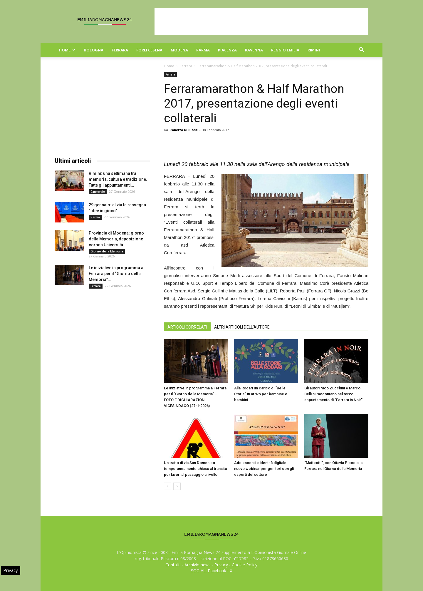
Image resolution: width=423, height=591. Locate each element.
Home (67, 50)
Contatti (173, 564)
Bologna (93, 50)
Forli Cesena (149, 50)
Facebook (217, 570)
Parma (203, 50)
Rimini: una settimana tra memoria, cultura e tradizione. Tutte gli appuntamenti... (118, 179)
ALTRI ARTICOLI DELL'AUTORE (242, 327)
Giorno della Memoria (106, 251)
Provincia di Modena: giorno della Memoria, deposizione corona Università (116, 239)
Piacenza (227, 50)
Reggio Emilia (285, 50)
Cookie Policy (244, 564)
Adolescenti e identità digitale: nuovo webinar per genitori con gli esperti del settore (264, 469)
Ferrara (120, 50)
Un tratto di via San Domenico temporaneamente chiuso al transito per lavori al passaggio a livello (195, 469)
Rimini (314, 50)
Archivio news (197, 564)
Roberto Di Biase (183, 130)
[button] (361, 50)
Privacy (221, 564)
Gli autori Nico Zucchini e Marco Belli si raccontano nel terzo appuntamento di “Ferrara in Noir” (333, 394)
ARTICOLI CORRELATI (187, 327)
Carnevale (97, 192)
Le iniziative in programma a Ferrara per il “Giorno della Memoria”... (116, 273)
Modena (179, 50)
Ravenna (254, 50)
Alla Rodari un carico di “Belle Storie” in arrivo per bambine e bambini (260, 394)
